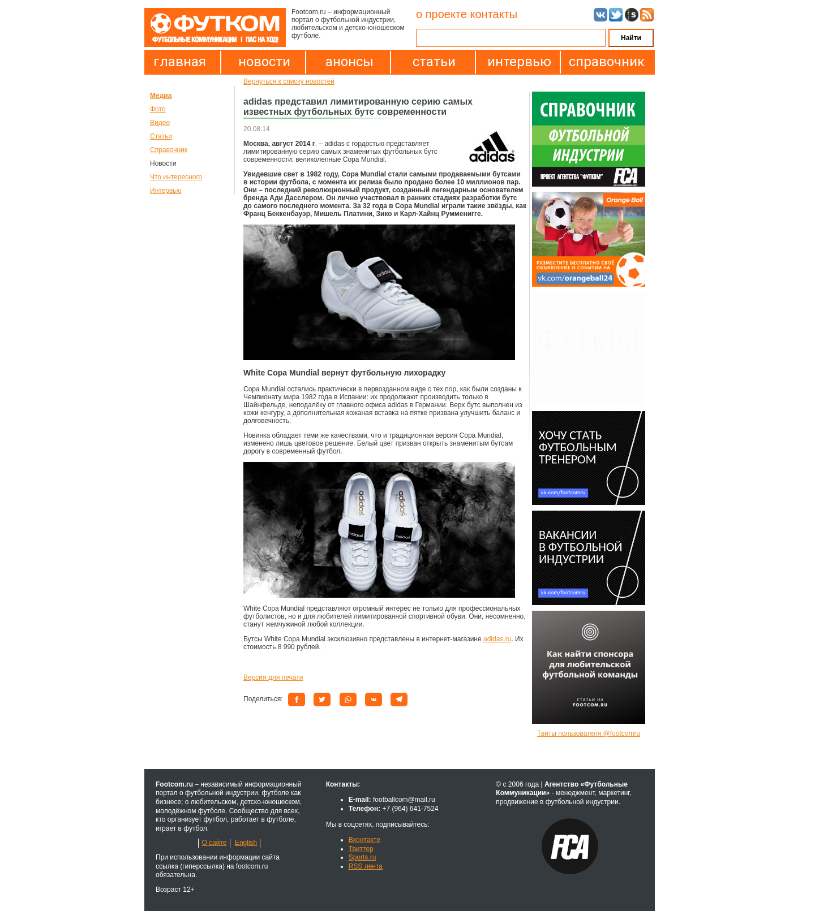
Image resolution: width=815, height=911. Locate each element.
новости (264, 62)
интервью (519, 62)
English (246, 843)
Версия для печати (273, 677)
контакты (493, 14)
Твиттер (361, 849)
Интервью (166, 191)
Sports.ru (362, 857)
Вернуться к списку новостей (288, 81)
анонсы (349, 62)
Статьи (161, 136)
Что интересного (176, 177)
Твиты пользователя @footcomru (588, 733)
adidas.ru (497, 639)
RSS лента (366, 866)
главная (179, 62)
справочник (604, 62)
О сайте (213, 843)
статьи (434, 62)
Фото (158, 109)
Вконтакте (364, 840)
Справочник (168, 150)
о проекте (441, 14)
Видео (160, 123)
